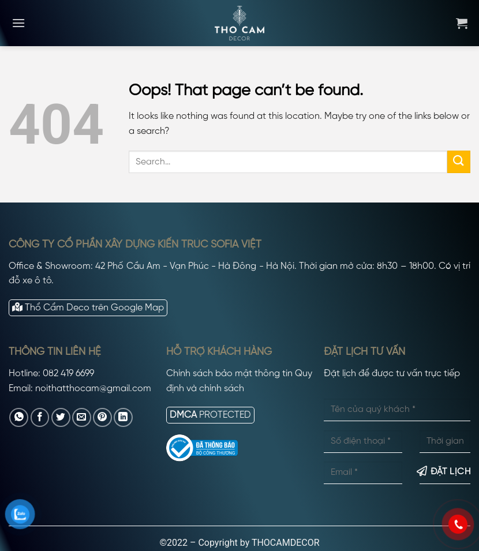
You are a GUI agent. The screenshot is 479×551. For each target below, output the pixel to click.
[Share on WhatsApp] (18, 417)
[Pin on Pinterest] (102, 417)
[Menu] (18, 23)
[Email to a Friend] (81, 417)
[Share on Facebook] (40, 417)
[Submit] (458, 162)
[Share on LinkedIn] (123, 417)
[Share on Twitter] (60, 417)
